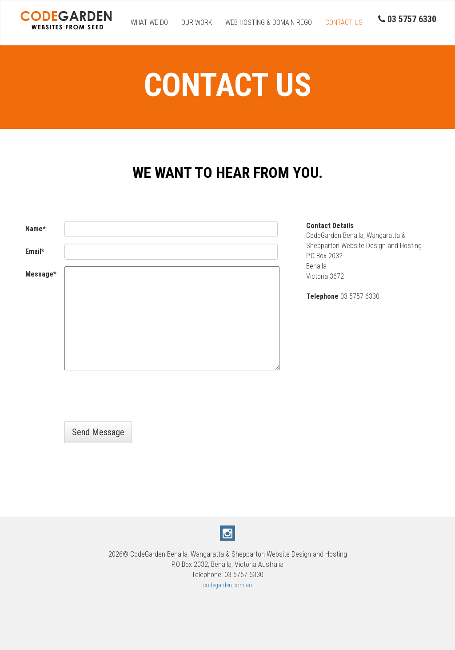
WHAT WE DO (149, 22)
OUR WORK (196, 22)
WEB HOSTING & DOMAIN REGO (268, 22)
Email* (34, 251)
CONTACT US (344, 22)
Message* (40, 274)
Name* (35, 229)
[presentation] (132, 397)
